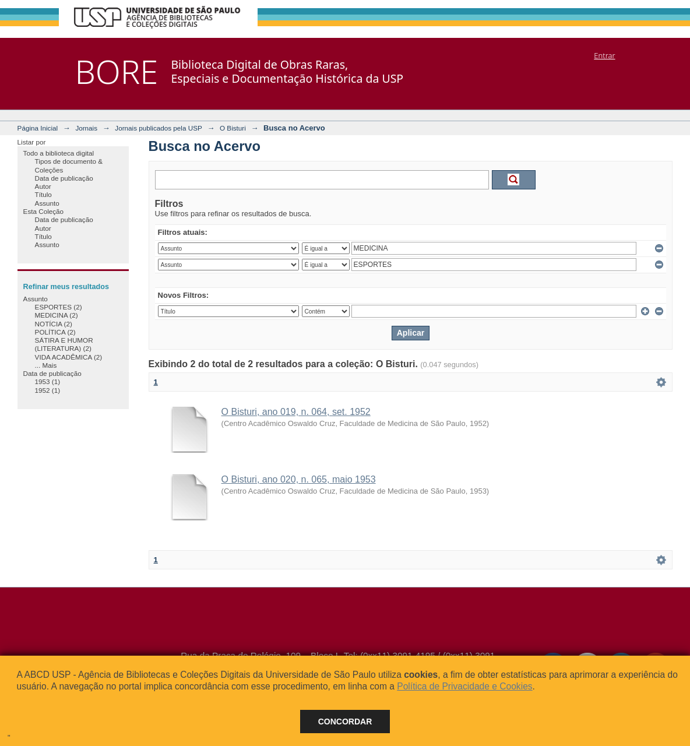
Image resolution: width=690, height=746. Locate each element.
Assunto (47, 203)
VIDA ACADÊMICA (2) (69, 357)
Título (43, 194)
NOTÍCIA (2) (53, 324)
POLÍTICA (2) (55, 332)
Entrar (604, 55)
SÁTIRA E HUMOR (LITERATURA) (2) (64, 344)
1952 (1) (48, 390)
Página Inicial (37, 128)
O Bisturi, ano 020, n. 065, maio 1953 (298, 479)
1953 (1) (48, 381)
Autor (43, 186)
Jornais (86, 128)
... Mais (46, 365)
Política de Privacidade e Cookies (464, 686)
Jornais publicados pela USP (158, 128)
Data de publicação (64, 178)
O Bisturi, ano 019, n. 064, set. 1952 (296, 412)
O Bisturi (233, 128)
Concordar (345, 721)
